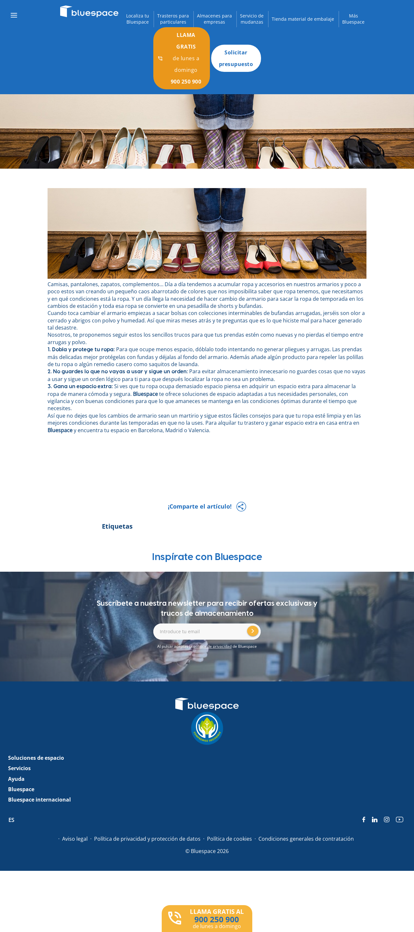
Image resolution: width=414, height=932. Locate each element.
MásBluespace (353, 19)
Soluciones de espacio (36, 757)
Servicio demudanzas (252, 19)
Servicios (19, 768)
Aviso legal (75, 838)
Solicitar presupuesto (236, 58)
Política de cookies (229, 838)
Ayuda (16, 778)
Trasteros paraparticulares (173, 19)
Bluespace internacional (39, 799)
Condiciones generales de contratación (306, 838)
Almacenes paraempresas (214, 19)
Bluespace (145, 394)
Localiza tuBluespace (137, 19)
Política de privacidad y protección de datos (147, 838)
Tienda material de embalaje (303, 19)
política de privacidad (212, 646)
